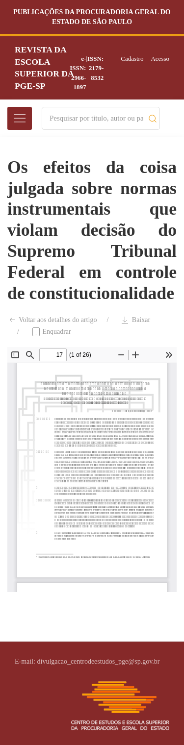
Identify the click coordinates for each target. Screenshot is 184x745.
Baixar (135, 320)
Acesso (160, 58)
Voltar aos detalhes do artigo (52, 320)
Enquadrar (51, 332)
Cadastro (132, 58)
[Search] (96, 118)
